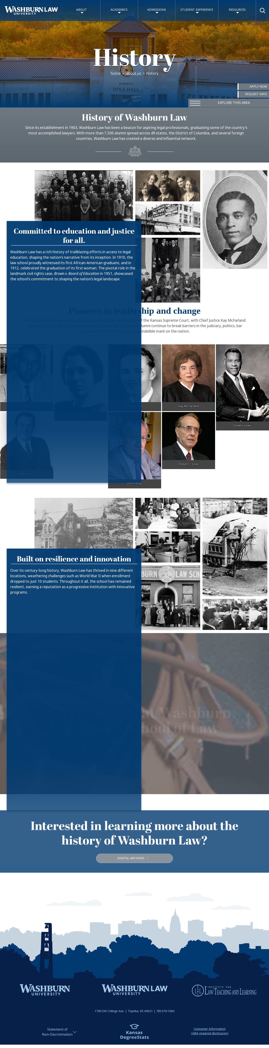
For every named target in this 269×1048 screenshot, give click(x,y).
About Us (133, 73)
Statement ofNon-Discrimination (57, 1032)
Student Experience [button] (196, 10)
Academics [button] (119, 10)
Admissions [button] (156, 10)
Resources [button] (237, 10)
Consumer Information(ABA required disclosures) (209, 1031)
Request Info (256, 94)
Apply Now (258, 86)
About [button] (81, 10)
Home (116, 73)
